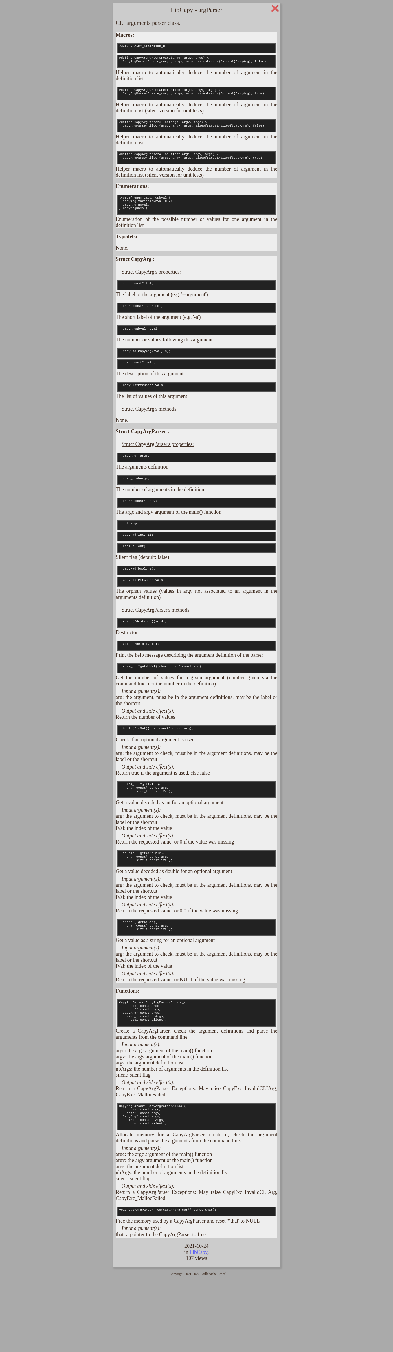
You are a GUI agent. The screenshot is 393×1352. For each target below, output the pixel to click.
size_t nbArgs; (196, 509)
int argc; (196, 558)
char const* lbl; (196, 302)
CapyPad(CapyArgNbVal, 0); (196, 375)
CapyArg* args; (196, 485)
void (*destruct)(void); (196, 665)
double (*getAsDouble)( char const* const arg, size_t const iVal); (196, 911)
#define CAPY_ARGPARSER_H (196, 49)
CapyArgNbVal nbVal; (196, 351)
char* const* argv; (196, 534)
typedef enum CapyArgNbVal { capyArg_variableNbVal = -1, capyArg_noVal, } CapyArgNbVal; (196, 219)
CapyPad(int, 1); (196, 571)
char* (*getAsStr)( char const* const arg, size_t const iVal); (196, 984)
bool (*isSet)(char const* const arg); (196, 777)
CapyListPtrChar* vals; (196, 413)
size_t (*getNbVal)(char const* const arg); (196, 713)
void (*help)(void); (196, 689)
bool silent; (196, 584)
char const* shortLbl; (196, 327)
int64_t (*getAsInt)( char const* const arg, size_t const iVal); (196, 839)
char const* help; (196, 388)
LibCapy (198, 1324)
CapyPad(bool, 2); (196, 608)
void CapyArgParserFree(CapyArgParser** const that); (196, 1283)
